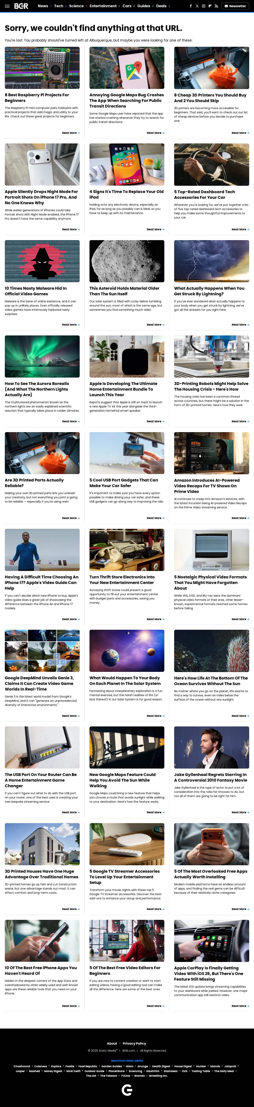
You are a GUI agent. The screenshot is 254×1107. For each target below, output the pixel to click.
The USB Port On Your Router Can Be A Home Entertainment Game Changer (41, 780)
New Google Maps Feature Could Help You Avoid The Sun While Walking (122, 780)
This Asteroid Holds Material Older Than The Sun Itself (124, 291)
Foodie (69, 1066)
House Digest (183, 1066)
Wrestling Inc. (158, 1076)
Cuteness (40, 1066)
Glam (129, 1066)
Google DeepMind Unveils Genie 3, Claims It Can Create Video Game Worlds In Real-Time (39, 683)
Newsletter (235, 6)
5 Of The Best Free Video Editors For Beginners (125, 970)
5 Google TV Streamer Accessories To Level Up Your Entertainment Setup (124, 877)
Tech (58, 6)
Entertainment (103, 6)
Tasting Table (201, 1071)
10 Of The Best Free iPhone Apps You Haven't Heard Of (41, 970)
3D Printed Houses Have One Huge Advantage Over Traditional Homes (41, 874)
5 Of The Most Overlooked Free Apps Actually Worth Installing (210, 874)
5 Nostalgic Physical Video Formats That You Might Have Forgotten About (210, 582)
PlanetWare (117, 1071)
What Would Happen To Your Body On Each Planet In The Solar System (125, 680)
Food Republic (87, 1066)
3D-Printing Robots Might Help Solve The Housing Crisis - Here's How (211, 386)
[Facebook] (190, 6)
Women (139, 1076)
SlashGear (171, 1071)
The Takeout (108, 1076)
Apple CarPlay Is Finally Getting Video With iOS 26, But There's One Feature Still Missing (208, 973)
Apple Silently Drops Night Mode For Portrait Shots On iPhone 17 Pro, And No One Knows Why (41, 197)
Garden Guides (112, 1066)
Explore (56, 1066)
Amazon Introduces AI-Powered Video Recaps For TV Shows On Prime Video (207, 486)
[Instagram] (203, 6)
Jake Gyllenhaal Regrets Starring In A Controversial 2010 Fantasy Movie (210, 777)
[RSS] (216, 6)
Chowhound (22, 1066)
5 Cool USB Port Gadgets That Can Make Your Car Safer (123, 482)
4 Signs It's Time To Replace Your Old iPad (126, 194)
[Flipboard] (210, 6)
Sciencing (135, 1071)
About (112, 1043)
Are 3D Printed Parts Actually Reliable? (34, 482)
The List (91, 1076)
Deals (161, 6)
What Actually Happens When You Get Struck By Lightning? (209, 291)
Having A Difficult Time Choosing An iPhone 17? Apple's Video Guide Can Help (41, 582)
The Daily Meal (224, 1071)
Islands (215, 1066)
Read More (69, 133)
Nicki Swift (73, 1071)
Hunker (201, 1066)
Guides (143, 6)
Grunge (143, 1066)
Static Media (107, 1051)
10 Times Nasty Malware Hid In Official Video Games (36, 291)
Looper (20, 1071)
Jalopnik (230, 1066)
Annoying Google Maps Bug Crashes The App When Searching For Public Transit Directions (126, 100)
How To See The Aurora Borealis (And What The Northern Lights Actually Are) (37, 389)
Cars (127, 6)
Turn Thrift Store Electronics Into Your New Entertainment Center (122, 579)
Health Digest (161, 1066)
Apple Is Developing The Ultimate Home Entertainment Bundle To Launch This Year (123, 389)
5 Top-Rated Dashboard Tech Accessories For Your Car (204, 194)
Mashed (34, 1071)
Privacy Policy (134, 1043)
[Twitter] (197, 6)
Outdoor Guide (94, 1071)
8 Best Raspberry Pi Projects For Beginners (37, 97)
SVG (184, 1071)
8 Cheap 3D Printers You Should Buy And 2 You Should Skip (210, 97)
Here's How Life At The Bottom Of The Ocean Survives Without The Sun (211, 680)
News (43, 6)
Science (76, 6)
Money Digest (53, 1071)
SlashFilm (153, 1071)
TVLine (125, 1076)
